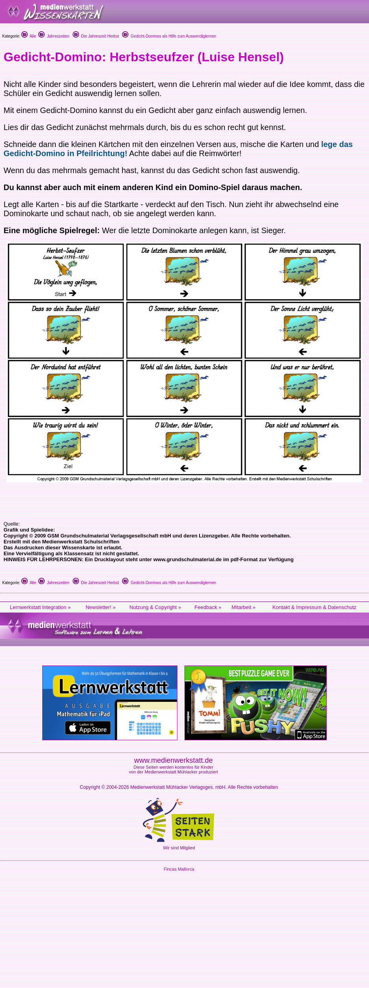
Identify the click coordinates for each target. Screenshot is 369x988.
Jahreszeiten (53, 36)
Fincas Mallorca (179, 869)
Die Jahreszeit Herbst (96, 36)
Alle (28, 36)
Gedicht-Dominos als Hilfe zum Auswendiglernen (169, 36)
